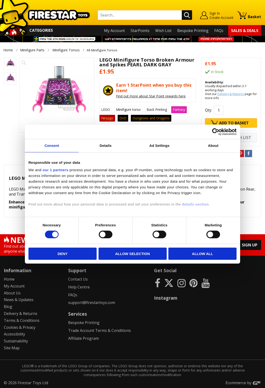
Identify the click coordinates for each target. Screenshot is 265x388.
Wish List (163, 30)
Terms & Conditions (21, 320)
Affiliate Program (83, 338)
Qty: (208, 110)
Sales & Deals (244, 30)
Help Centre (79, 286)
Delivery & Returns (230, 94)
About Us (12, 292)
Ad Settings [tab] (159, 145)
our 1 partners (55, 170)
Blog (8, 306)
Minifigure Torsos (66, 50)
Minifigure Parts (32, 50)
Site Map (12, 348)
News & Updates (18, 299)
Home (8, 50)
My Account (114, 30)
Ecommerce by (243, 382)
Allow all (202, 254)
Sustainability (16, 341)
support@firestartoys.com (91, 302)
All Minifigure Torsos (104, 50)
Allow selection (132, 254)
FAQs (218, 30)
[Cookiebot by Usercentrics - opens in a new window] (216, 131)
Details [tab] (106, 145)
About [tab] (213, 145)
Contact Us (78, 279)
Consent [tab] (51, 145)
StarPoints (140, 30)
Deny (63, 254)
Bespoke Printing (193, 30)
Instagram (165, 298)
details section (195, 204)
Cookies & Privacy (19, 327)
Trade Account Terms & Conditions (99, 330)
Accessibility (14, 334)
